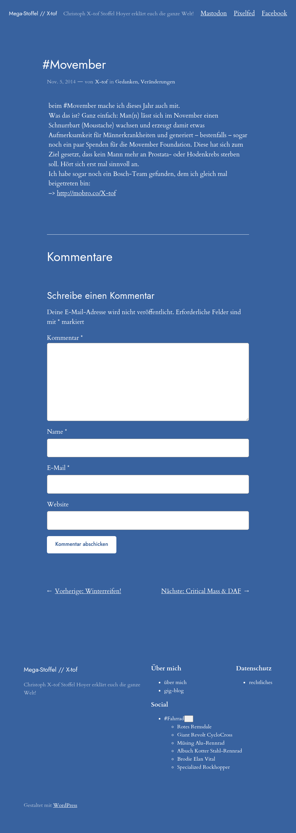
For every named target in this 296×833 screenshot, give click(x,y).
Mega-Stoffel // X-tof (33, 13)
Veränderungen (158, 81)
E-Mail (58, 468)
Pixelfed (244, 13)
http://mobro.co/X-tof (86, 193)
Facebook (274, 13)
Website (58, 504)
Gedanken (126, 81)
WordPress (65, 805)
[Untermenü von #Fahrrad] (188, 718)
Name (57, 432)
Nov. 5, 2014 (61, 81)
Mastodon (213, 13)
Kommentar (65, 338)
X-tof (101, 81)
